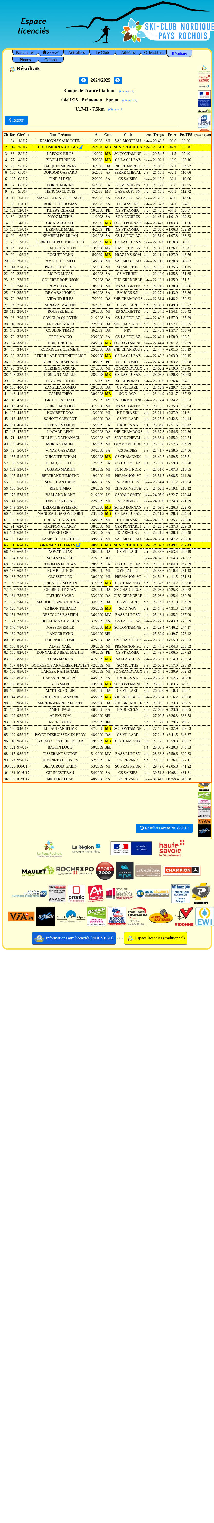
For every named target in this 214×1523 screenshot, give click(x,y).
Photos (25, 60)
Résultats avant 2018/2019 (164, 828)
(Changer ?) (126, 91)
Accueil (51, 52)
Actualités (76, 52)
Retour (16, 120)
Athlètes (128, 52)
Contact (50, 60)
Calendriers (153, 52)
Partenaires (25, 52)
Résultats (179, 54)
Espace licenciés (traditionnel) (155, 938)
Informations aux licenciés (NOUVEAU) (74, 938)
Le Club (102, 52)
